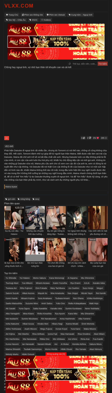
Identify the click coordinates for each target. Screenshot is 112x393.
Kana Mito (72, 313)
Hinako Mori (42, 324)
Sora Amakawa (45, 298)
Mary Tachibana (57, 288)
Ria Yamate (81, 349)
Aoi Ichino (72, 339)
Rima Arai (85, 339)
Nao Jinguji (73, 293)
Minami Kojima (28, 298)
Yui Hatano (25, 278)
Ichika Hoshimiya (95, 298)
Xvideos (47, 20)
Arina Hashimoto (67, 319)
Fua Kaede (98, 339)
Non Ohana (78, 298)
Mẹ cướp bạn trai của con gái (98, 264)
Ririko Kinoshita (44, 313)
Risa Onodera (84, 334)
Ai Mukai (65, 344)
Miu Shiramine (87, 313)
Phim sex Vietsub (57, 15)
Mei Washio (23, 334)
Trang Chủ (13, 15)
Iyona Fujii (52, 334)
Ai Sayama (73, 278)
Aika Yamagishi (13, 313)
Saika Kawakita (40, 308)
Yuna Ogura (24, 308)
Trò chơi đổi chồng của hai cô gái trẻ (56, 264)
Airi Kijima (10, 334)
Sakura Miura (95, 344)
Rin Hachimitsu (12, 339)
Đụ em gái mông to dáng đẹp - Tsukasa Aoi (56, 233)
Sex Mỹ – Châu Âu (17, 20)
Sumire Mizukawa (30, 319)
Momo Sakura (39, 278)
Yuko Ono (60, 303)
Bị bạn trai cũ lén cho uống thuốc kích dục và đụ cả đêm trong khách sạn (14, 265)
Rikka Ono (44, 339)
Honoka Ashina (79, 344)
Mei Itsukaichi (12, 319)
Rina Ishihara (38, 334)
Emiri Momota (88, 324)
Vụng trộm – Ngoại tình (81, 15)
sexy (37, 199)
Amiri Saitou (46, 303)
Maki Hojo (93, 303)
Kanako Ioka (56, 308)
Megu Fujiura (46, 329)
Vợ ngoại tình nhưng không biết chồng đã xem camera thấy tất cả (77, 233)
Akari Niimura (96, 349)
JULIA (86, 283)
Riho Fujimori (26, 288)
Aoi (55, 344)
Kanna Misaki (72, 324)
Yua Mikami (27, 283)
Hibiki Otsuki (66, 349)
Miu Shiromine (87, 278)
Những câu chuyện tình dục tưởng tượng (35, 233)
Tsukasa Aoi (11, 288)
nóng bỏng (25, 199)
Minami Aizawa (42, 283)
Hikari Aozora (28, 293)
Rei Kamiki (101, 293)
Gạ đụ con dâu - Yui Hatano (14, 232)
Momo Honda (51, 349)
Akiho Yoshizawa (13, 329)
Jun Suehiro (73, 288)
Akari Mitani (99, 334)
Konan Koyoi (61, 329)
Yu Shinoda (11, 278)
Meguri (100, 288)
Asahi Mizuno (30, 329)
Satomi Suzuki (12, 293)
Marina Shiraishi (13, 349)
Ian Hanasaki (28, 344)
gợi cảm (11, 199)
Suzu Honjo (88, 288)
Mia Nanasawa (29, 339)
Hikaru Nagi (57, 324)
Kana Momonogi (56, 278)
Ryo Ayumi (60, 313)
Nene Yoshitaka (92, 308)
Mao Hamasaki (67, 334)
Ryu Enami (75, 283)
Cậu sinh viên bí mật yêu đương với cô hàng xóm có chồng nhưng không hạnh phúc (98, 233)
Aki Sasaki (10, 308)
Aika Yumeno (84, 319)
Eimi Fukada (41, 288)
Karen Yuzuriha (60, 283)
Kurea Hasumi (12, 344)
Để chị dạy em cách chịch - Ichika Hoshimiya (77, 265)
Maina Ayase (11, 187)
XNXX (34, 20)
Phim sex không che (33, 15)
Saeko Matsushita (14, 303)
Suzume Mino (31, 303)
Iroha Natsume (12, 324)
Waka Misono (90, 329)
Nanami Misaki (44, 344)
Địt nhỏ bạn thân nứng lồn (35, 264)
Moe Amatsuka (57, 293)
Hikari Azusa (28, 324)
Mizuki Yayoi (86, 293)
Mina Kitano (28, 313)
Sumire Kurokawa (73, 308)
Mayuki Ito (42, 293)
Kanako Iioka (99, 283)
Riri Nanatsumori (48, 319)
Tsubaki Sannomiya (32, 349)
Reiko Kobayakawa (77, 303)
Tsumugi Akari (12, 283)
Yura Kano (75, 329)
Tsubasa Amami (62, 298)
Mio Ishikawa (59, 339)
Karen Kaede (12, 298)
